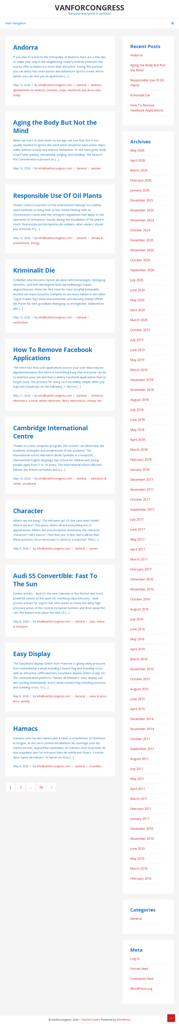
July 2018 (136, 410)
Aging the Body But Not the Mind (55, 126)
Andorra (25, 47)
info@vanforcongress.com (55, 85)
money (91, 400)
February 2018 (140, 459)
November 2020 (142, 250)
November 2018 (142, 390)
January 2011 (139, 819)
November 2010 (142, 838)
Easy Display (31, 653)
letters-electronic (50, 400)
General (81, 85)
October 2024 (140, 230)
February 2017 (140, 569)
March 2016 (139, 659)
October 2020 (140, 260)
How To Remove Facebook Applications (52, 353)
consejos (52, 90)
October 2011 (140, 739)
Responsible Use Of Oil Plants (57, 195)
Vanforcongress (89, 7)
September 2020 (142, 270)
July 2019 (136, 340)
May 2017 (137, 539)
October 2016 (140, 599)
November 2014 (142, 729)
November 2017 (142, 489)
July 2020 (136, 280)
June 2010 (137, 848)
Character (28, 511)
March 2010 (139, 868)
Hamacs (25, 728)
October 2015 (140, 679)
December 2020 (141, 240)
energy (35, 243)
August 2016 (139, 609)
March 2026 (139, 170)
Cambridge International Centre (50, 432)
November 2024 (142, 220)
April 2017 (137, 549)
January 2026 (139, 190)
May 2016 (137, 639)
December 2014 (141, 719)
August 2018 (139, 400)
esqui (62, 90)
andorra (96, 85)
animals (96, 168)
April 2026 (137, 160)
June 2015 (137, 699)
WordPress (124, 1019)
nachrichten (20, 322)
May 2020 (137, 300)
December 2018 (141, 380)
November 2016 (142, 589)
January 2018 (139, 469)
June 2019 (137, 350)
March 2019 (139, 370)
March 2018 (139, 449)
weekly (25, 701)
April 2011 (137, 789)
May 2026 (137, 150)
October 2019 (140, 330)
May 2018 (137, 430)
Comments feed (141, 978)
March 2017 (139, 559)
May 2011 (137, 779)
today (16, 95)
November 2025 (142, 210)
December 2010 (141, 828)
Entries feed (139, 969)
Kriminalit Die (34, 270)
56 (42, 787)
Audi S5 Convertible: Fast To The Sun (55, 579)
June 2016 (137, 629)
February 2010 (140, 878)
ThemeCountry (90, 1019)
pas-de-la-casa (91, 90)
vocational (29, 483)
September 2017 (142, 509)
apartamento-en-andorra (29, 90)
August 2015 (139, 689)
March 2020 (139, 320)
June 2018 (137, 420)
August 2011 (139, 759)
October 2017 (140, 499)
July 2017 (136, 519)
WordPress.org (141, 988)
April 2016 (137, 649)
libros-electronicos (73, 400)
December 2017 (141, 479)
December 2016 (141, 579)
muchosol (74, 90)
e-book (33, 400)
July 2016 (136, 619)
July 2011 (136, 769)
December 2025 (141, 200)
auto (92, 621)
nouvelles (95, 766)
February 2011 (140, 809)
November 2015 (142, 669)
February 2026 (140, 180)
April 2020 (137, 310)
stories (93, 548)
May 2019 (137, 360)
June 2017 (137, 529)
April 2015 (137, 709)
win (99, 400)
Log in (134, 959)
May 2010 (137, 858)
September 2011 (142, 749)
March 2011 (139, 799)
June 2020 (137, 290)
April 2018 (137, 439)
